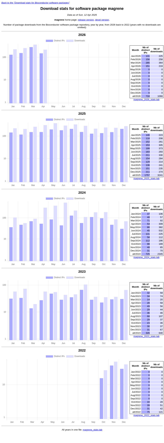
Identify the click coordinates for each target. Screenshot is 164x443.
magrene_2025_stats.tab (146, 178)
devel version (102, 19)
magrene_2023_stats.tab (146, 336)
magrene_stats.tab (92, 429)
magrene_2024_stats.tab (146, 257)
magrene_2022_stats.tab (146, 415)
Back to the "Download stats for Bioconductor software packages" (35, 2)
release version (86, 19)
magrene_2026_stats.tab (146, 99)
